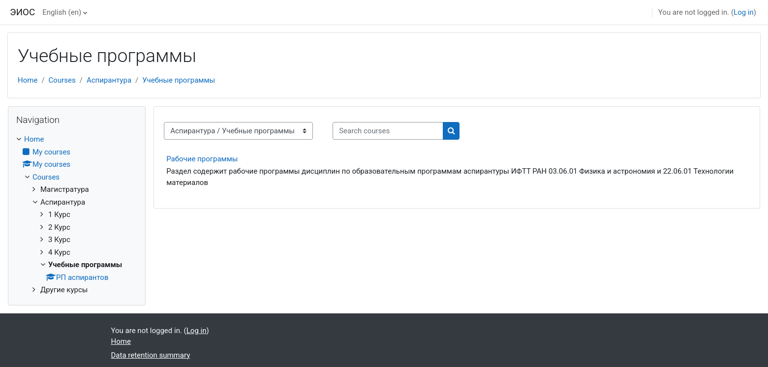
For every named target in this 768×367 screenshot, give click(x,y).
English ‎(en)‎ (61, 12)
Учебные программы (178, 80)
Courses (62, 80)
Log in (744, 12)
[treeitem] (76, 215)
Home (27, 80)
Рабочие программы (202, 158)
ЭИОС (22, 12)
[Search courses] (388, 131)
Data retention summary (150, 355)
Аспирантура (109, 80)
